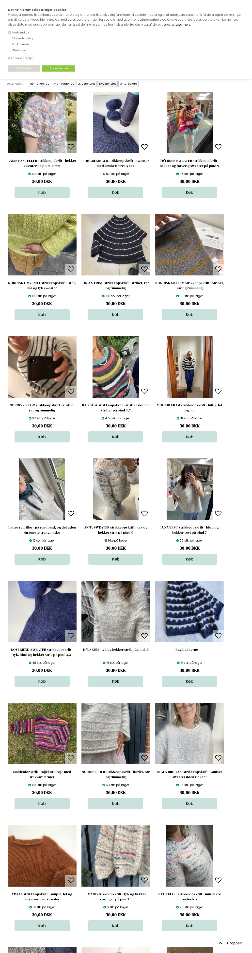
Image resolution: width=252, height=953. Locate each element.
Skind (125, 871)
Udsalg (126, 891)
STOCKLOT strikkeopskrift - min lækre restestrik (35, 774)
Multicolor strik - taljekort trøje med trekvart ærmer (217, 530)
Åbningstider (74, 866)
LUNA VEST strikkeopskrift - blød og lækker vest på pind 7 (216, 408)
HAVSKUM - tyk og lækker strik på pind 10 (96, 530)
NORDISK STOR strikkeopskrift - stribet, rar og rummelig (156, 285)
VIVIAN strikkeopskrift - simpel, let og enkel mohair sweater (156, 652)
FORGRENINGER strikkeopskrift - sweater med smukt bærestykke (95, 163)
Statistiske (19, 50)
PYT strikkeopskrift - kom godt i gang (217, 774)
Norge (69, 881)
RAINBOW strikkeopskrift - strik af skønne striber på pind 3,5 (216, 285)
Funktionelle (20, 44)
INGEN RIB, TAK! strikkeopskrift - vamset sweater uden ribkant (96, 652)
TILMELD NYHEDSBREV (210, 878)
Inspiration (129, 901)
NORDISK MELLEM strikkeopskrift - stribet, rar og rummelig (96, 285)
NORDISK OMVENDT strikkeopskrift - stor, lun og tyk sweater (216, 165)
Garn (125, 876)
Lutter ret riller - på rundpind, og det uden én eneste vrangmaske (96, 408)
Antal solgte (128, 84)
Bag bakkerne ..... (156, 527)
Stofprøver (129, 896)
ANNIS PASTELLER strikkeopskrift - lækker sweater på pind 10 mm (35, 163)
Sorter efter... (14, 84)
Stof (124, 866)
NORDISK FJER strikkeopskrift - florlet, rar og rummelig (35, 652)
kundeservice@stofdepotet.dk (30, 891)
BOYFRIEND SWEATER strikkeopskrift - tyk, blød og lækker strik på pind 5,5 (35, 532)
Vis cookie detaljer (20, 58)
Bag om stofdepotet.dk (82, 871)
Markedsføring (22, 38)
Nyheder (128, 886)
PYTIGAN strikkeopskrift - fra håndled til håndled (156, 774)
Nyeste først (107, 84)
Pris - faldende (63, 84)
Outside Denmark (78, 886)
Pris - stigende (39, 84)
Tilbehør (127, 881)
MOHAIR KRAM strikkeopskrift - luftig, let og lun (35, 408)
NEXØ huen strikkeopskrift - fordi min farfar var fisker (96, 774)
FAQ (67, 876)
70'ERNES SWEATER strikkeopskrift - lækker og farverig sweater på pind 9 (156, 165)
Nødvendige (20, 32)
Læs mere (183, 24)
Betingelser (73, 891)
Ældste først (86, 84)
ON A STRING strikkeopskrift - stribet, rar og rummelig (35, 285)
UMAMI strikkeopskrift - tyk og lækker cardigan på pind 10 (216, 652)
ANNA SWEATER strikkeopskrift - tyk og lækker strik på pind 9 (156, 408)
